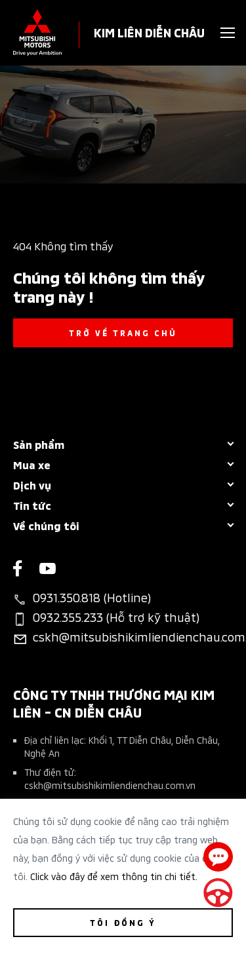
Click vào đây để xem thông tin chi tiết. (113, 876)
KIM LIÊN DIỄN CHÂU (149, 32)
